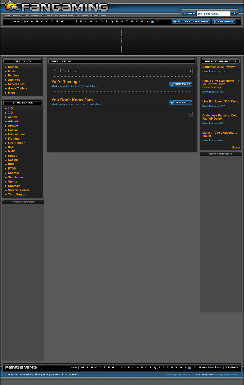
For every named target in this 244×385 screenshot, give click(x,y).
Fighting (14, 138)
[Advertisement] (23, 282)
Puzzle (12, 155)
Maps (12, 92)
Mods (12, 71)
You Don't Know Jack (73, 100)
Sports (12, 181)
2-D (10, 108)
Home (16, 21)
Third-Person (17, 194)
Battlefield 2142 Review (218, 66)
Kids (11, 147)
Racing (13, 159)
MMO (11, 151)
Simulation (15, 177)
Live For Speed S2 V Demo (220, 101)
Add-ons (14, 79)
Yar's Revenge (66, 82)
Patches (13, 75)
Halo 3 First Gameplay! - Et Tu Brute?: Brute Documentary (220, 84)
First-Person (16, 142)
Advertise (25, 374)
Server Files (16, 84)
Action (12, 117)
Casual (13, 130)
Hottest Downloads (210, 367)
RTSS (12, 168)
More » (236, 147)
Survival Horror (18, 190)
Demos (13, 66)
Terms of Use (60, 374)
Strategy (14, 185)
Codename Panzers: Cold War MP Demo (219, 117)
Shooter (13, 172)
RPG (11, 164)
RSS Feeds (232, 367)
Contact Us (11, 374)
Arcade (13, 125)
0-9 (26, 21)
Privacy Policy (42, 374)
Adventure (15, 121)
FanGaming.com (204, 374)
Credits (74, 374)
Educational (16, 134)
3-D (10, 112)
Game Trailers (17, 88)
